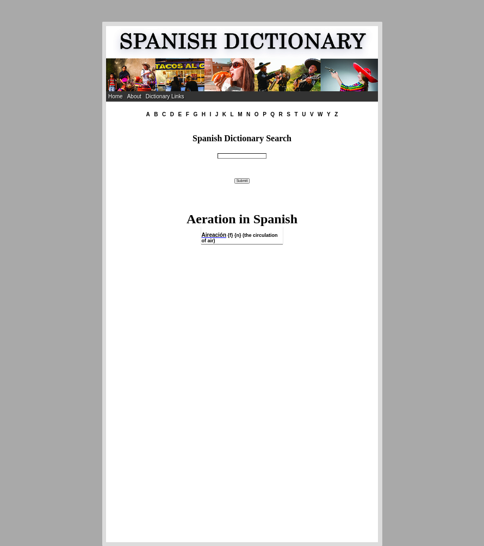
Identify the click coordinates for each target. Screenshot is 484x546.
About (134, 96)
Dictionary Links (165, 96)
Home (115, 96)
